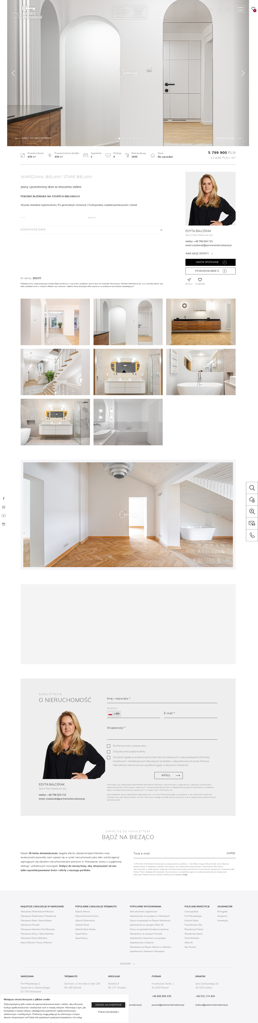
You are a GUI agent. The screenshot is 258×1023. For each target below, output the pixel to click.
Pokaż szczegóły (108, 1012)
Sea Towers (190, 947)
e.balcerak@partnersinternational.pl (211, 245)
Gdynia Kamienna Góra (86, 916)
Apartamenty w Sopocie (142, 942)
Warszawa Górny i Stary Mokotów (37, 934)
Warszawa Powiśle (30, 925)
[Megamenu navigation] (240, 9)
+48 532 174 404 (205, 996)
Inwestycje (222, 920)
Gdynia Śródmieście (85, 920)
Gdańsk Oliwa (82, 925)
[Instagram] (4, 524)
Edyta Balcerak (198, 231)
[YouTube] (4, 516)
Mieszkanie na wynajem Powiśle (146, 934)
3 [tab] (123, 138)
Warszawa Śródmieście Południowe (38, 916)
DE (220, 9)
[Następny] (243, 73)
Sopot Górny (81, 938)
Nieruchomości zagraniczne (143, 912)
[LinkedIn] (4, 507)
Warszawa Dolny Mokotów (34, 938)
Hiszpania (222, 916)
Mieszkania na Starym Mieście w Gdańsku (150, 947)
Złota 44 (189, 942)
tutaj (185, 875)
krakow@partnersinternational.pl (211, 1005)
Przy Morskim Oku (193, 925)
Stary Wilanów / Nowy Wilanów (36, 942)
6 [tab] (133, 138)
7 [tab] (137, 138)
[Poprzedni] (13, 73)
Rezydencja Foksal (194, 929)
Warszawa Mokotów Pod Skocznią (38, 929)
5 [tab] (130, 138)
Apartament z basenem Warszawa (147, 951)
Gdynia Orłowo (82, 912)
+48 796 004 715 (203, 241)
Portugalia (222, 912)
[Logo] (27, 12)
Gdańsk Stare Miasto (85, 929)
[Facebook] (4, 499)
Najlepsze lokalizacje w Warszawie (42, 906)
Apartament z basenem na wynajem (148, 938)
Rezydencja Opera (194, 934)
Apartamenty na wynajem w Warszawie (150, 916)
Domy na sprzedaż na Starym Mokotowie (150, 920)
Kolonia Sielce (192, 920)
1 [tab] (115, 138)
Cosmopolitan (191, 912)
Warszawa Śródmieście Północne (37, 912)
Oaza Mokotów (192, 938)
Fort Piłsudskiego (193, 916)
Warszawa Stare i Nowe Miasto (36, 920)
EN (211, 9)
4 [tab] (126, 138)
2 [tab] (119, 138)
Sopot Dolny (81, 934)
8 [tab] (141, 138)
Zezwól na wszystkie (108, 1005)
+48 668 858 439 (161, 996)
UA (229, 9)
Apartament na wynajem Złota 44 (146, 925)
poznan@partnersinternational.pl (168, 1005)
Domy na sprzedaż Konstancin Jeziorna (149, 929)
